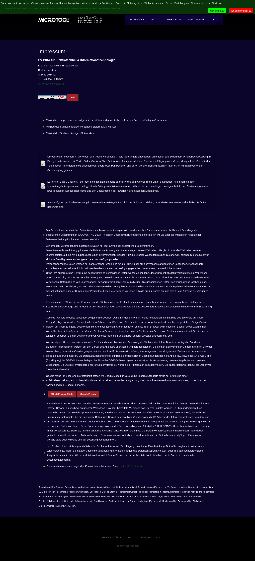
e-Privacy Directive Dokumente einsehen (65, 8)
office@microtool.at (53, 83)
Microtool (137, 19)
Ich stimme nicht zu (241, 10)
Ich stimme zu (217, 10)
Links (214, 19)
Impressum (173, 19)
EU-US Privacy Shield (62, 394)
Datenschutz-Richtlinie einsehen (23, 8)
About (155, 19)
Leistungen (196, 19)
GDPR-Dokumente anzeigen (105, 8)
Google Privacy (88, 394)
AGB (72, 97)
